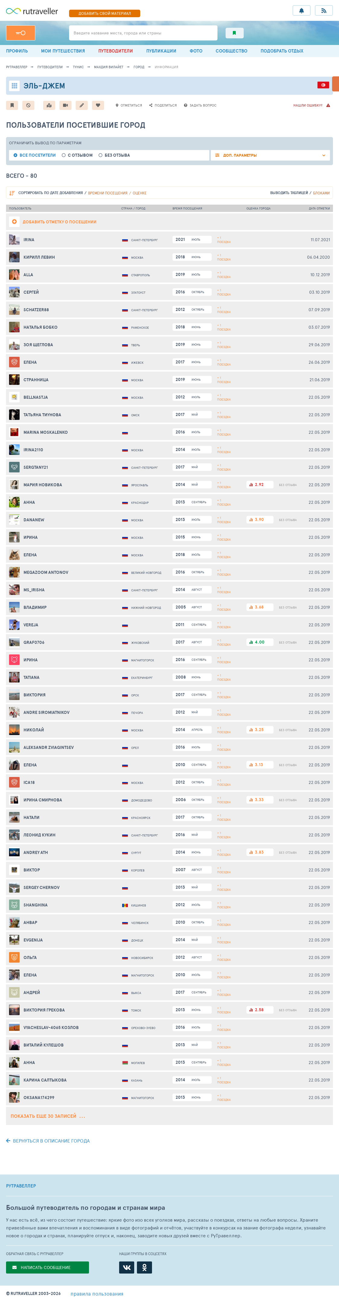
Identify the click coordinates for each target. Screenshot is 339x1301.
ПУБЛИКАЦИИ (161, 50)
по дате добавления (50, 192)
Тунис (78, 67)
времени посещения (108, 192)
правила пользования (97, 1293)
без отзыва (117, 155)
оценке (140, 192)
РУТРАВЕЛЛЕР (21, 1186)
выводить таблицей (289, 192)
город (139, 67)
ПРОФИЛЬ (17, 50)
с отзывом (80, 155)
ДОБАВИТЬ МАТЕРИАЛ (104, 13)
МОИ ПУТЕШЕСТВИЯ (63, 50)
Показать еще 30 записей (48, 1116)
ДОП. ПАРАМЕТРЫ (239, 155)
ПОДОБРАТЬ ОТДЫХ (282, 50)
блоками (321, 192)
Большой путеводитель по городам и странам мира (85, 1207)
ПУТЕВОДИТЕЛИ (115, 50)
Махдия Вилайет (108, 67)
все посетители (38, 155)
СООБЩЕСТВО (231, 50)
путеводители (50, 67)
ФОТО (196, 50)
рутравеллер (16, 67)
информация (166, 67)
